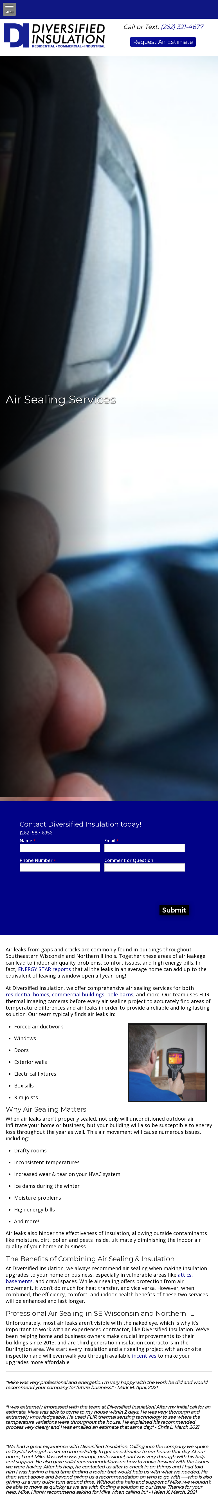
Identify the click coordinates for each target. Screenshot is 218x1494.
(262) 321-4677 (182, 27)
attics (185, 1274)
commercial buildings (78, 994)
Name (27, 841)
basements (19, 1281)
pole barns (120, 994)
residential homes (27, 994)
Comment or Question (128, 860)
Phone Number (38, 860)
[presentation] (62, 888)
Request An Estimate (163, 42)
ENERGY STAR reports (44, 969)
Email (111, 841)
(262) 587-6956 (36, 833)
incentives (144, 1355)
